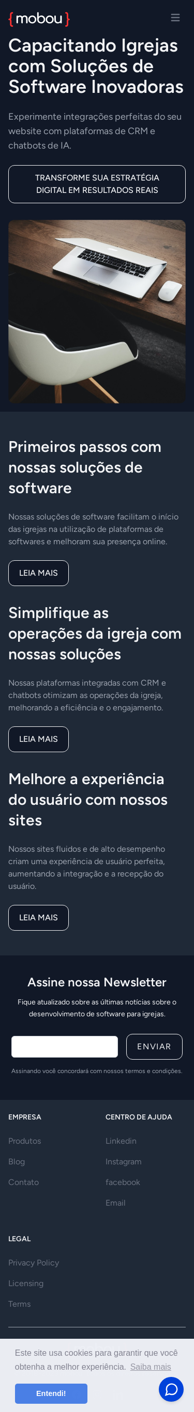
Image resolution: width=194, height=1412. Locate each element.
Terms (19, 1304)
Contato (23, 1182)
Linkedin (121, 1141)
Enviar (154, 1046)
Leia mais (38, 573)
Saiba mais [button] (150, 1366)
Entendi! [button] (51, 1393)
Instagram (124, 1161)
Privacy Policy (33, 1263)
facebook (123, 1182)
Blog (16, 1161)
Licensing (25, 1283)
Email (116, 1203)
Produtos (24, 1141)
